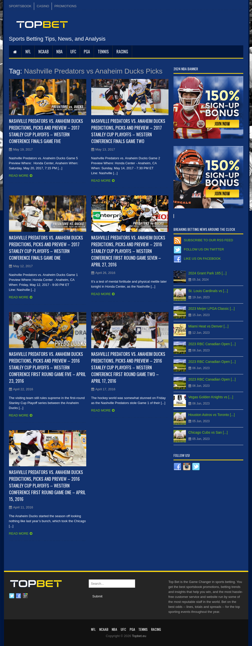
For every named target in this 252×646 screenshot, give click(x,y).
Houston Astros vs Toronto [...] (211, 415)
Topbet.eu (139, 636)
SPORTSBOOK (20, 6)
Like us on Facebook (202, 258)
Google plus (25, 596)
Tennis (103, 52)
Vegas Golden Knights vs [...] (210, 397)
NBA (59, 52)
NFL (28, 52)
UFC (73, 52)
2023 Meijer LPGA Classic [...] (211, 309)
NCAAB (43, 52)
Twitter (11, 596)
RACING (122, 52)
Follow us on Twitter (204, 249)
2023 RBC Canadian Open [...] (212, 344)
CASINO (43, 6)
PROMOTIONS (65, 6)
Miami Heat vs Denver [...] (208, 326)
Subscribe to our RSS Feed (208, 240)
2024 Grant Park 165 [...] (207, 273)
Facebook (18, 596)
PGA (87, 52)
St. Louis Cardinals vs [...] (208, 291)
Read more (19, 175)
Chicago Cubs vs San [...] (208, 432)
